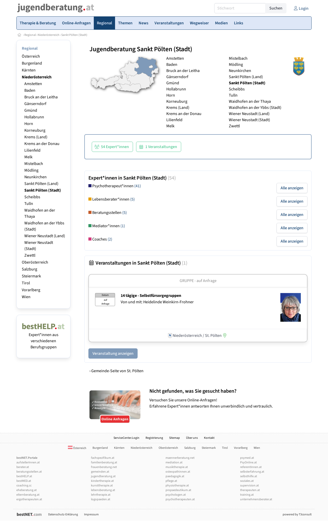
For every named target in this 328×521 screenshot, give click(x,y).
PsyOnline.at (248, 462)
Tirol (26, 283)
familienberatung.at (104, 462)
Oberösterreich (35, 262)
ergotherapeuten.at (29, 499)
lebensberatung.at (103, 490)
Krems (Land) (35, 137)
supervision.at (249, 485)
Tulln (28, 203)
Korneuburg (34, 130)
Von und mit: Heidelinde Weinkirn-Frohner (157, 302)
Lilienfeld (32, 150)
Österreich (31, 56)
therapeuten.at (250, 490)
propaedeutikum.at (178, 490)
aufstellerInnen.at (28, 462)
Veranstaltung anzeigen (113, 353)
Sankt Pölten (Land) (41, 183)
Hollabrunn (34, 117)
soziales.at (247, 481)
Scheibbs (32, 197)
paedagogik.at (175, 476)
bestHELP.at (24, 476)
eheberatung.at (26, 490)
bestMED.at (23, 481)
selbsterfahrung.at (252, 472)
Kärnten (29, 70)
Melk (28, 157)
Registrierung (154, 438)
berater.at (22, 467)
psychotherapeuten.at (180, 499)
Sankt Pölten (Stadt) (74, 35)
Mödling (31, 170)
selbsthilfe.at (248, 476)
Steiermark (31, 276)
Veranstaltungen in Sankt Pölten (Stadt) (137, 263)
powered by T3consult (297, 514)
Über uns (192, 438)
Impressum (91, 514)
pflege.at (171, 481)
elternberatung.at (27, 495)
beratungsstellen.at (29, 472)
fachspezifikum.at (102, 458)
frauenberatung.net (104, 467)
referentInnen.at (251, 467)
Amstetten (33, 84)
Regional (30, 35)
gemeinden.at (100, 472)
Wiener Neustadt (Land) (44, 236)
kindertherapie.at (102, 481)
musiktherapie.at (177, 467)
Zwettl (29, 255)
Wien (26, 297)
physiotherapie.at (177, 485)
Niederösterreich (48, 35)
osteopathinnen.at (178, 472)
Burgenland (32, 63)
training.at (247, 495)
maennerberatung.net (180, 458)
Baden (29, 90)
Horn (28, 124)
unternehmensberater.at (256, 499)
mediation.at (174, 462)
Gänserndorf (35, 104)
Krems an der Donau (41, 144)
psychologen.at (176, 495)
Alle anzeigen (292, 188)
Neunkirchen (35, 177)
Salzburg (29, 269)
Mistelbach (33, 163)
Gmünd (30, 110)
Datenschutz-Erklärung (63, 514)
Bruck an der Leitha (41, 97)
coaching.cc (24, 485)
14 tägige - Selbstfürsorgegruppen (151, 295)
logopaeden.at (100, 499)
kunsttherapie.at (102, 485)
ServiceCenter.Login (126, 438)
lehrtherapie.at (100, 495)
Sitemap (174, 438)
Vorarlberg (31, 290)
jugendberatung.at (103, 476)
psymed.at (247, 458)
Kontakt (209, 438)
